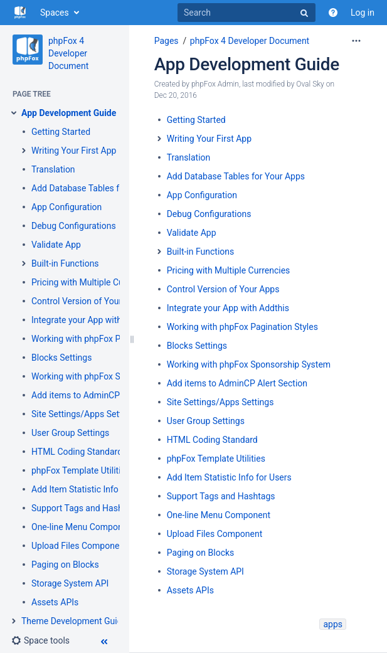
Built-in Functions (65, 263)
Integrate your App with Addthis (92, 320)
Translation (53, 169)
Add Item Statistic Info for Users (93, 489)
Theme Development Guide (74, 621)
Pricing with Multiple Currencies (93, 282)
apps (332, 624)
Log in (362, 13)
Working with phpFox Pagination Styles (107, 339)
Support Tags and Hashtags (85, 508)
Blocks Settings (61, 358)
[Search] (246, 12)
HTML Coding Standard (76, 452)
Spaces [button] (54, 13)
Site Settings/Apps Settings (85, 414)
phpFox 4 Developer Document (68, 53)
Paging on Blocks (65, 565)
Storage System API (70, 583)
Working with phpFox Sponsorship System (113, 376)
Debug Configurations (73, 226)
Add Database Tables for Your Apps (100, 188)
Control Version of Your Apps (87, 301)
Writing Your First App (73, 151)
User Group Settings (70, 433)
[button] (40, 640)
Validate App (56, 245)
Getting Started (60, 132)
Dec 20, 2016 (175, 95)
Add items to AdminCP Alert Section (101, 395)
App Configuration (66, 207)
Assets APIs (54, 602)
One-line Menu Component (83, 527)
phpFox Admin (215, 84)
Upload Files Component (79, 546)
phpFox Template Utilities (80, 470)
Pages (166, 41)
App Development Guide (68, 113)
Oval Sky (310, 84)
